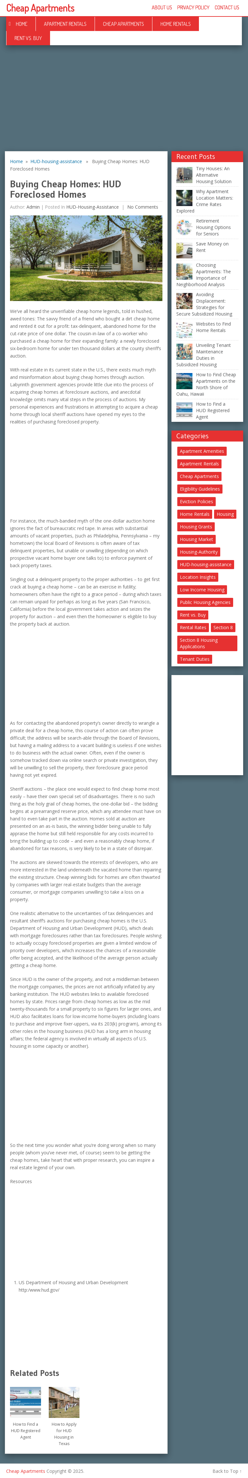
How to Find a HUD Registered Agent (25, 1430)
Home (21, 24)
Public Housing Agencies (205, 602)
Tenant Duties (195, 659)
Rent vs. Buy (28, 38)
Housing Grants (196, 527)
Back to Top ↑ (227, 1471)
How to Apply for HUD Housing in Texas (64, 1433)
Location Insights (198, 577)
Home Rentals (175, 24)
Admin (33, 207)
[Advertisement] (124, 103)
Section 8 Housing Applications (199, 643)
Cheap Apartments (40, 8)
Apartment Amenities (202, 451)
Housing (225, 514)
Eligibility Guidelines (200, 489)
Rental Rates (193, 627)
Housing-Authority (199, 552)
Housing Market (196, 539)
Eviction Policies (196, 501)
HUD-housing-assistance (56, 161)
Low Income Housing (202, 590)
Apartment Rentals (65, 24)
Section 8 (223, 627)
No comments (142, 207)
